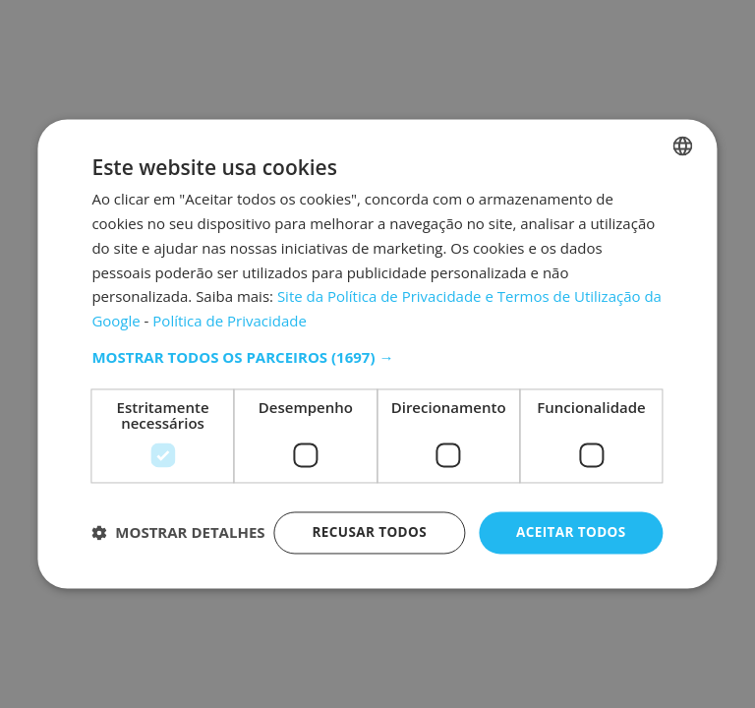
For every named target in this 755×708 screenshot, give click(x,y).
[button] (377, 338)
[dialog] (377, 354)
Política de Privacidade (229, 302)
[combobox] (683, 127)
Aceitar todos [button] (568, 513)
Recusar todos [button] (364, 513)
